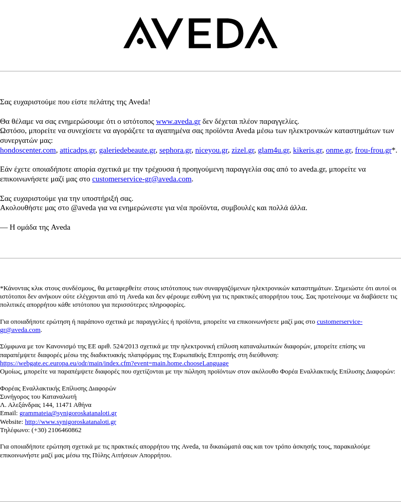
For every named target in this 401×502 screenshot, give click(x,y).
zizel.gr (242, 150)
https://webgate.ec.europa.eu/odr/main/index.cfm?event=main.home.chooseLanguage (114, 363)
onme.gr (338, 150)
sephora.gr (175, 150)
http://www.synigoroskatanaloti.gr (70, 421)
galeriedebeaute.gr (127, 150)
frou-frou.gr (373, 150)
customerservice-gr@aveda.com (141, 179)
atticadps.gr (77, 150)
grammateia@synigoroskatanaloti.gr (68, 413)
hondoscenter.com (28, 150)
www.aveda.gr (178, 121)
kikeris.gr (307, 150)
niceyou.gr (211, 150)
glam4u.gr (273, 150)
